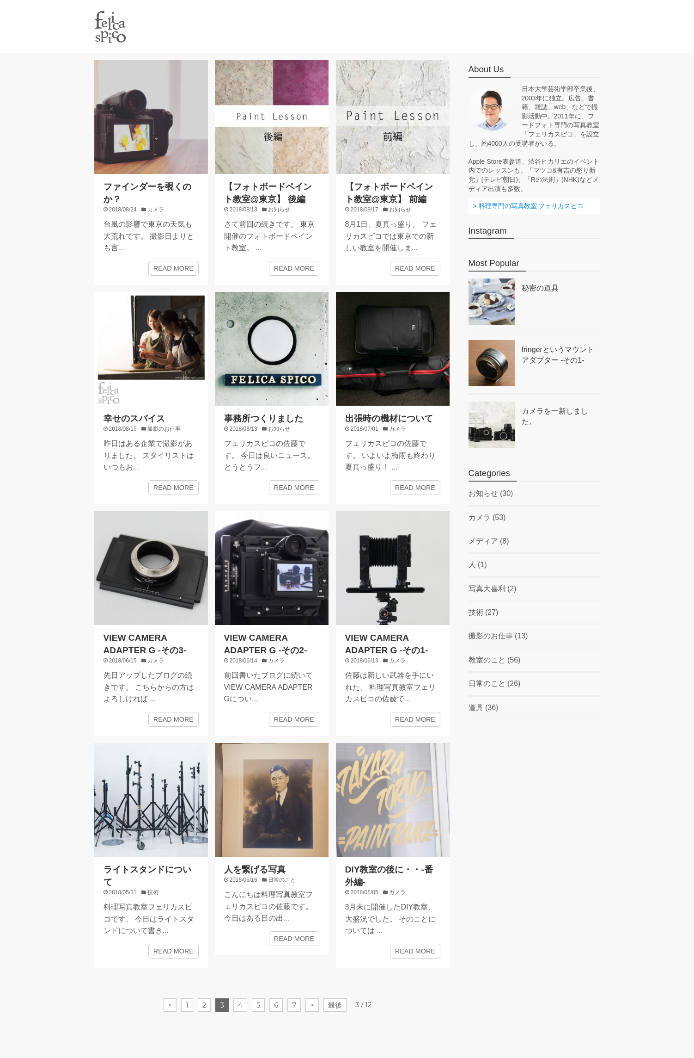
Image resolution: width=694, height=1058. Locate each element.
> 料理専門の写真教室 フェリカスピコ (528, 206)
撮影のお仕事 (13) (498, 636)
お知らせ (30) (491, 493)
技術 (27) (484, 612)
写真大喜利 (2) (493, 589)
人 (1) (478, 565)
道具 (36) (484, 708)
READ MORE (173, 268)
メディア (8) (489, 541)
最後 (335, 1005)
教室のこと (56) (495, 660)
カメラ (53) (487, 517)
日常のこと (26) (495, 683)
